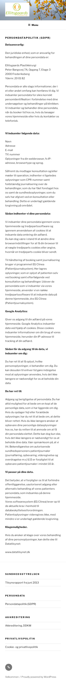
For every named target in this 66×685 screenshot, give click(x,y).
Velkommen (12, 676)
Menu (33, 24)
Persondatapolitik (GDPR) (20, 604)
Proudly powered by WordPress (38, 676)
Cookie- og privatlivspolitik (21, 647)
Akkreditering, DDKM (18, 625)
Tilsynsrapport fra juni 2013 (22, 582)
